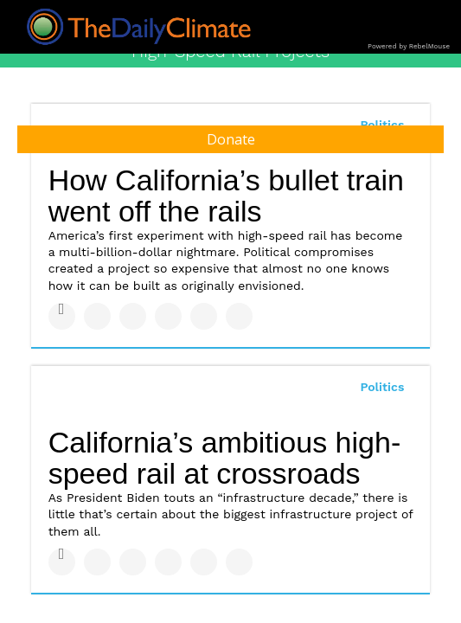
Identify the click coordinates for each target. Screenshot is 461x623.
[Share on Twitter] (97, 316)
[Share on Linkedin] (132, 316)
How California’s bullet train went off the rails (226, 196)
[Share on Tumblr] (168, 316)
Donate (231, 139)
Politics (382, 387)
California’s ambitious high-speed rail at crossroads (224, 458)
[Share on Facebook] (61, 316)
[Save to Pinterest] (203, 316)
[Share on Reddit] (239, 316)
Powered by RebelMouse (409, 46)
